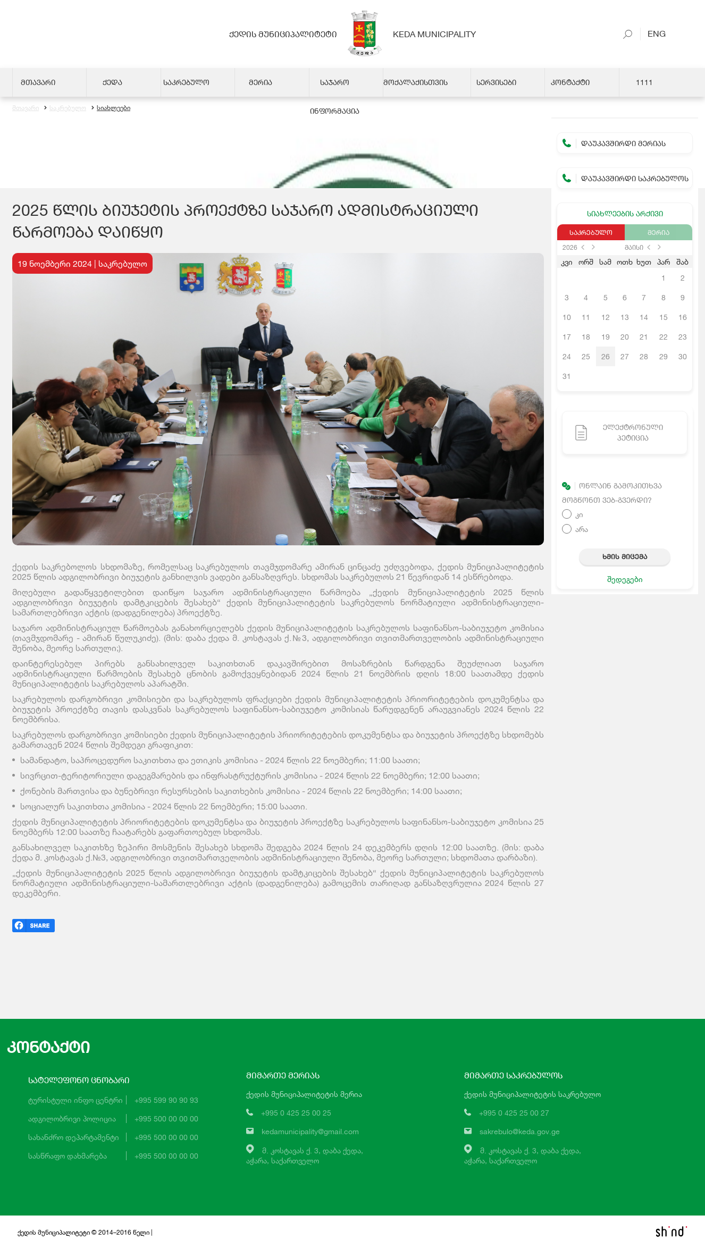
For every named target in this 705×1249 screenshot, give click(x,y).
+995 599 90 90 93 (166, 1099)
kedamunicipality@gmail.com (310, 1131)
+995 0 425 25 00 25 (296, 1112)
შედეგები (625, 579)
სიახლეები (110, 108)
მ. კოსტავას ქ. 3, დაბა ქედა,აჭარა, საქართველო (304, 1155)
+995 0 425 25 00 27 (514, 1112)
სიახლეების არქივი (625, 213)
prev (582, 247)
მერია (658, 232)
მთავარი (25, 108)
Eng (653, 33)
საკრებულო (65, 108)
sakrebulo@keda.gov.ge (520, 1131)
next (593, 247)
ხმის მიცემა (624, 556)
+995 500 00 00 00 (166, 1118)
